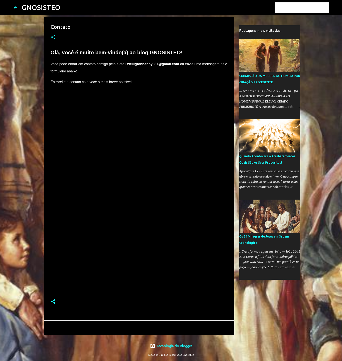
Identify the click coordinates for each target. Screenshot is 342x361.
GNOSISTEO (41, 7)
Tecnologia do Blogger (171, 346)
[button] (53, 37)
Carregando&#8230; (120, 194)
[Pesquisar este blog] (306, 7)
